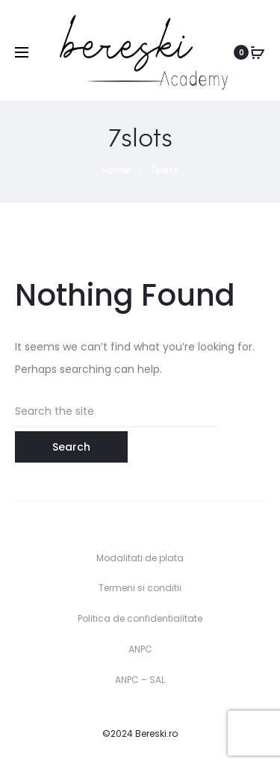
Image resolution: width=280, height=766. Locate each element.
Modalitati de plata (140, 558)
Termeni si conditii (140, 587)
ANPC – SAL (140, 679)
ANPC (140, 649)
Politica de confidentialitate (140, 618)
